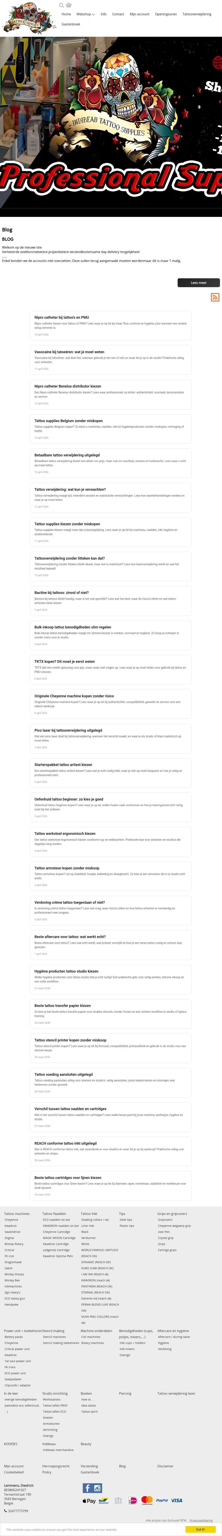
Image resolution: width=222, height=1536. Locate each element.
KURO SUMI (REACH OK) (97, 1268)
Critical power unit (17, 1349)
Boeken (86, 1393)
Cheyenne (11, 1220)
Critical (9, 1250)
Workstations (52, 1399)
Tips (122, 1213)
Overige (125, 1355)
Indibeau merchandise (58, 1450)
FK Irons (10, 1367)
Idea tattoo (88, 1405)
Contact (118, 14)
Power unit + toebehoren (23, 1331)
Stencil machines (54, 1337)
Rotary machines (92, 1343)
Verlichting (50, 1430)
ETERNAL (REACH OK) (95, 1292)
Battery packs (14, 1337)
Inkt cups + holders (133, 1343)
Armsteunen (51, 1424)
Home (66, 14)
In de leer (11, 1393)
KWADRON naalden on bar (61, 1226)
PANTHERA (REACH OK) (96, 1286)
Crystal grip (166, 1238)
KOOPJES (10, 1444)
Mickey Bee (12, 1280)
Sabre (9, 1268)
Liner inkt (87, 1226)
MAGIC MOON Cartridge (59, 1238)
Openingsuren (166, 14)
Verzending (89, 1466)
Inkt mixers (127, 1349)
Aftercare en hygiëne (173, 1331)
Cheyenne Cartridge (56, 1232)
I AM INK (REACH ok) (94, 1274)
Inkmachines (13, 1286)
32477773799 (18, 1511)
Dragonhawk (13, 1262)
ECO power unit (15, 1373)
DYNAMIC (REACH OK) (96, 1262)
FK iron (9, 1256)
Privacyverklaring (201, 1520)
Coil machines (90, 1337)
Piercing (125, 1393)
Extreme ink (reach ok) (96, 1298)
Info (104, 14)
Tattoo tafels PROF (55, 1405)
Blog (122, 1466)
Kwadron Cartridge (56, 1244)
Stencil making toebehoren (61, 1343)
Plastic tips (127, 1226)
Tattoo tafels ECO (54, 1411)
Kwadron (11, 1226)
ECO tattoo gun (15, 1298)
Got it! (200, 1529)
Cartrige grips (167, 1250)
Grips (161, 1244)
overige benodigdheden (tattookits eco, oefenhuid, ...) (22, 1405)
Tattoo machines (17, 1213)
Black (84, 1232)
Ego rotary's (12, 1292)
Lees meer (199, 283)
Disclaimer (165, 1466)
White (85, 1244)
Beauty (86, 1444)
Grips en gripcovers (172, 1213)
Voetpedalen (13, 1379)
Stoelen (48, 1417)
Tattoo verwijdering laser (176, 1393)
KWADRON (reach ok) (95, 1280)
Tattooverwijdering (196, 14)
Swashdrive (12, 1232)
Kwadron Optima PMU (58, 1256)
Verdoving (165, 1349)
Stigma (9, 1238)
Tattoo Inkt (89, 1213)
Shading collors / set (95, 1220)
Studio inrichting (55, 1393)
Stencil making (53, 1331)
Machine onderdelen (96, 1331)
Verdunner (88, 1238)
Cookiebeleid (14, 1472)
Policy (46, 1472)
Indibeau (49, 1444)
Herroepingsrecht (56, 1466)
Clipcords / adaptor (18, 1385)
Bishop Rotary (14, 1244)
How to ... (87, 1399)
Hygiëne (163, 1343)
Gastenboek (71, 24)
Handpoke (11, 1304)
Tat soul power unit (18, 1361)
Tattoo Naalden (54, 1213)
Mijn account (139, 14)
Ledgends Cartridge (56, 1250)
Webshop (85, 14)
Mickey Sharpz (14, 1274)
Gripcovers (165, 1220)
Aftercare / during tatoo (174, 1337)
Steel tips (126, 1220)
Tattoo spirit (89, 1411)
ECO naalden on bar (56, 1220)
